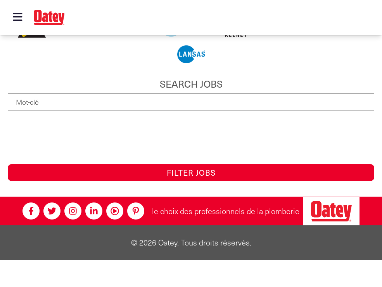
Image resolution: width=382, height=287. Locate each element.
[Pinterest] (135, 211)
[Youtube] (114, 211)
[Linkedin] (93, 211)
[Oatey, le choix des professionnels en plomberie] (331, 211)
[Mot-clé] (191, 102)
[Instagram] (72, 211)
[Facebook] (31, 211)
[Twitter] (51, 211)
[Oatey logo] (49, 17)
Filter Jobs (191, 172)
